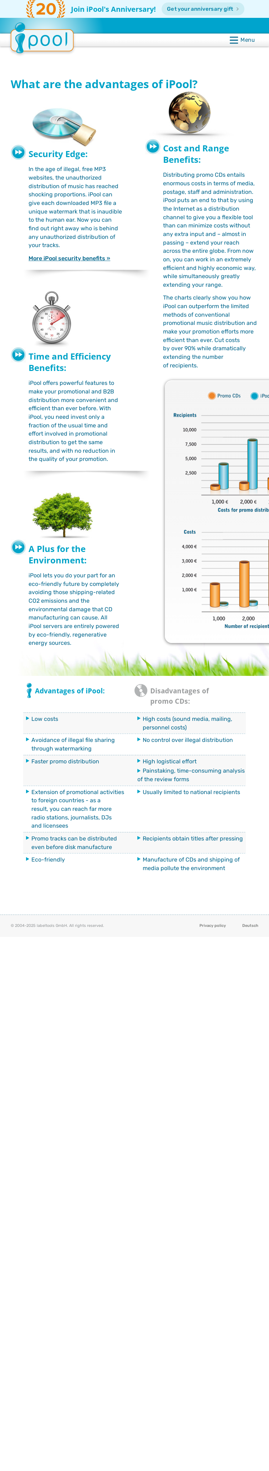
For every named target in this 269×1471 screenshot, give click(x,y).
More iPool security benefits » (69, 258)
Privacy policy (212, 925)
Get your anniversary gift (200, 9)
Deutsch (250, 925)
